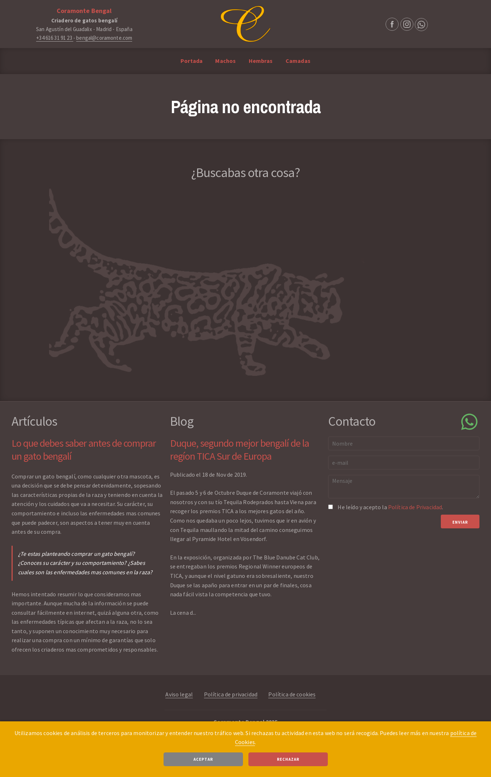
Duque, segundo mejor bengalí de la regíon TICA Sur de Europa (239, 450)
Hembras (261, 60)
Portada (192, 60)
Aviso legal (179, 694)
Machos (225, 60)
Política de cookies (292, 694)
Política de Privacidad (415, 507)
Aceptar (203, 759)
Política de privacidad (231, 694)
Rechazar (288, 759)
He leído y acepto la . (390, 507)
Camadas (298, 60)
